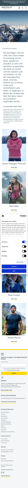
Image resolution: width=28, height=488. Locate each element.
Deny (14, 271)
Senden (14, 373)
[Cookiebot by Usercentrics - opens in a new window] (20, 216)
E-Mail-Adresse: (4, 361)
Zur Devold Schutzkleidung (8, 401)
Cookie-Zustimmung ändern (7, 460)
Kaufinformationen (5, 412)
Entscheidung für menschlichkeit (10, 48)
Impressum (3, 429)
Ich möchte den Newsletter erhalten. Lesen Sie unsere (14, 369)
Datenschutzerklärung (6, 424)
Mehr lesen (14, 167)
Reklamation (4, 420)
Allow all (14, 266)
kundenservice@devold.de (7, 469)
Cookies (2, 426)
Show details (20, 262)
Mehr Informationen (6, 390)
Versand (3, 414)
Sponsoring (3, 427)
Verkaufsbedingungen (6, 422)
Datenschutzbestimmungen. (13, 370)
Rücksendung (4, 416)
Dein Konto (3, 458)
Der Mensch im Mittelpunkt (7, 449)
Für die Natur (4, 442)
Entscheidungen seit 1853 (7, 451)
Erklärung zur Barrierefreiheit (8, 431)
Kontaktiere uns (5, 475)
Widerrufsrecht (4, 418)
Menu (26, 8)
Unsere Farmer (4, 438)
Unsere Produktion (5, 440)
